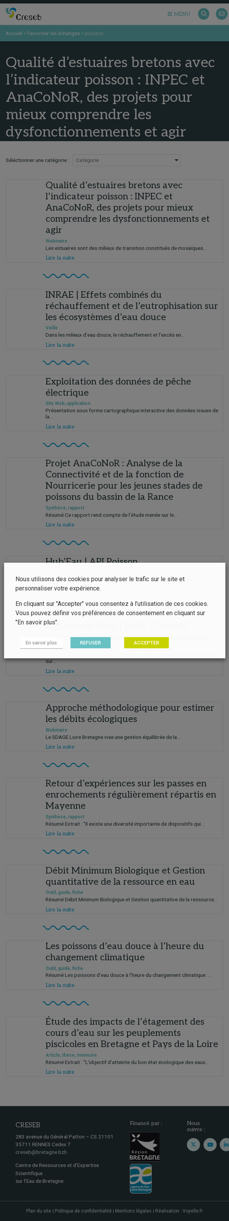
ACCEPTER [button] (146, 643)
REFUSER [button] (90, 643)
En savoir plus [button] (41, 643)
